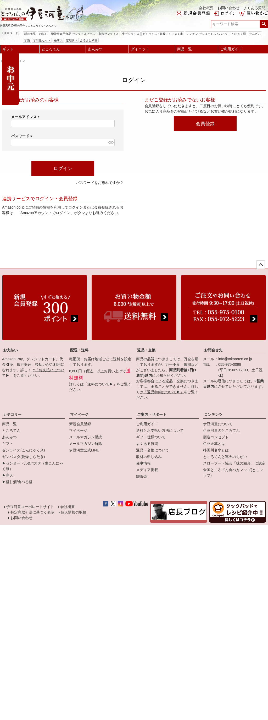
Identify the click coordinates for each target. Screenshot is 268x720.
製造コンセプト (216, 437)
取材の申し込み (149, 457)
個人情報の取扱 (73, 513)
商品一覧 (184, 49)
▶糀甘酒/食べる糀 (17, 482)
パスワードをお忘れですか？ (100, 183)
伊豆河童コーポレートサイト (30, 507)
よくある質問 (254, 8)
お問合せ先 (213, 350)
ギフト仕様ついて (150, 437)
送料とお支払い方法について (160, 430)
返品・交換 (146, 350)
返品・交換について (152, 450)
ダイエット (140, 49)
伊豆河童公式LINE (84, 450)
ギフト (7, 49)
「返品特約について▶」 (163, 392)
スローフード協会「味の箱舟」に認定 (234, 463)
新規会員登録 (80, 424)
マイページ (79, 414)
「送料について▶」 (100, 384)
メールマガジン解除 (85, 443)
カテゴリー (12, 414)
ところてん (51, 49)
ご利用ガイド (231, 49)
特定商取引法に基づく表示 (32, 513)
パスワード (22, 136)
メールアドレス (26, 117)
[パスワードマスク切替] (110, 142)
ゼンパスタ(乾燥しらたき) (23, 457)
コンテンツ (213, 414)
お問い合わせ (228, 8)
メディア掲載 (147, 470)
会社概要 (206, 8)
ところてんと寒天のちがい (225, 457)
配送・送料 (79, 350)
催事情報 (143, 463)
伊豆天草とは (214, 443)
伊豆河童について (217, 424)
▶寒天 (7, 475)
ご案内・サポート (151, 414)
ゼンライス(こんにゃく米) (23, 450)
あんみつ (95, 49)
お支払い (10, 350)
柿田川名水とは (216, 450)
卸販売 (141, 476)
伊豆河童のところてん (221, 430)
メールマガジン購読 (85, 437)
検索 (264, 24)
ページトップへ (260, 264)
